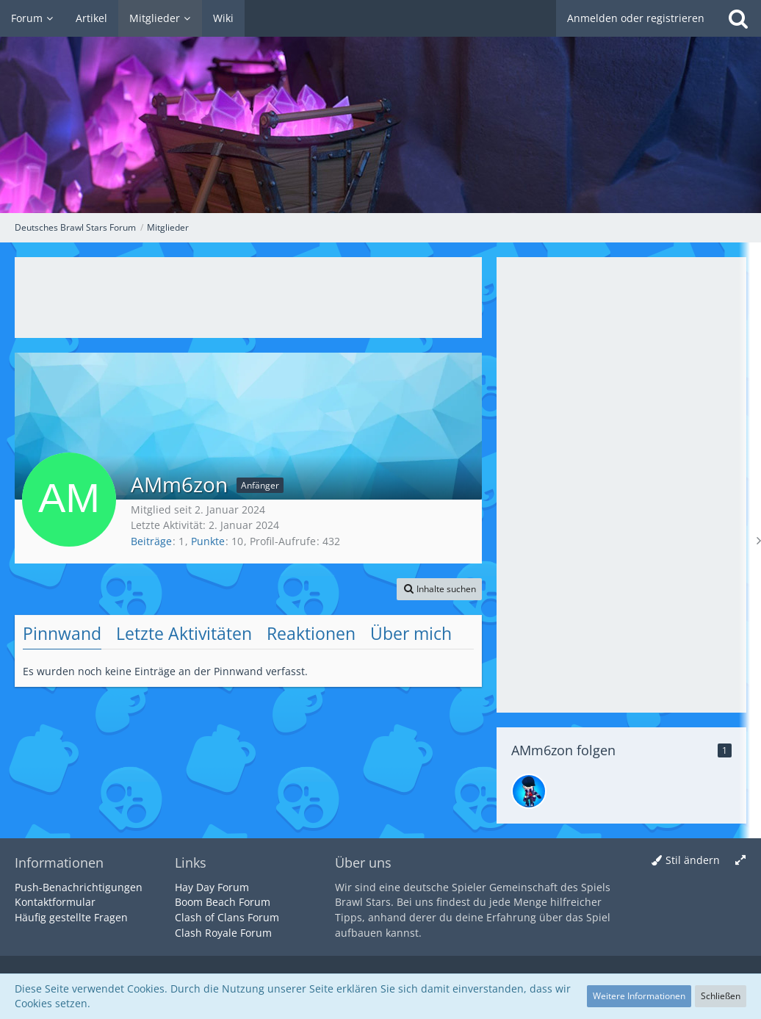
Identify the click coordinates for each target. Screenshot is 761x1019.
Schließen (720, 996)
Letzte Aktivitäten (184, 633)
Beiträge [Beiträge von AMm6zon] (151, 541)
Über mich (411, 633)
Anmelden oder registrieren (635, 18)
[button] (439, 589)
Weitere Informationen (639, 996)
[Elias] (529, 791)
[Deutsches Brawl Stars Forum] (380, 106)
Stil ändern (693, 860)
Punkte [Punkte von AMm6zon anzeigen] (208, 541)
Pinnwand (62, 633)
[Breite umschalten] (740, 860)
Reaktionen (311, 633)
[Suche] (738, 18)
